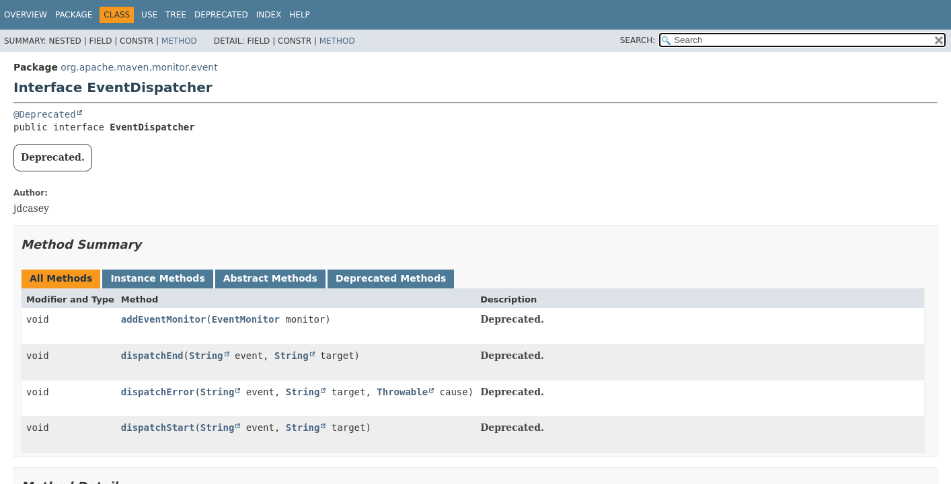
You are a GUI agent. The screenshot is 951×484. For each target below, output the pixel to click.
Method (179, 41)
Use (149, 14)
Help (299, 14)
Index (269, 14)
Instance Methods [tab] (157, 278)
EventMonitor (246, 319)
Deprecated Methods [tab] (391, 278)
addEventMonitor (163, 319)
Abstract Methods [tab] (270, 278)
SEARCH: (638, 40)
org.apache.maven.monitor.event (139, 67)
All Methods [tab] (61, 278)
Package (73, 14)
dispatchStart (158, 427)
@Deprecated (44, 114)
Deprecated (221, 14)
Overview (25, 14)
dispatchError (158, 392)
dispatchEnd (152, 355)
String (206, 355)
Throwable (402, 392)
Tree (175, 14)
